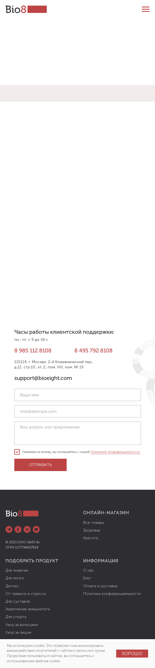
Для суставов (18, 601)
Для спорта (16, 616)
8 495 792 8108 (93, 351)
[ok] (18, 529)
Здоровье (91, 530)
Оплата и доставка (100, 586)
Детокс (12, 586)
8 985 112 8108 (32, 351)
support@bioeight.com (43, 378)
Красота (90, 538)
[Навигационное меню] (145, 9)
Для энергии (17, 570)
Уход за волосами (22, 624)
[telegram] (9, 529)
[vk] (27, 529)
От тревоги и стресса (26, 593)
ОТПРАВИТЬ (40, 465)
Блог (87, 578)
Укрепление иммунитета (28, 609)
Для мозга (15, 578)
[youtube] (36, 529)
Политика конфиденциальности (112, 593)
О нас (88, 570)
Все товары (93, 522)
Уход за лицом (18, 632)
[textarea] (77, 433)
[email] (77, 411)
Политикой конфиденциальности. (115, 452)
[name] (77, 395)
